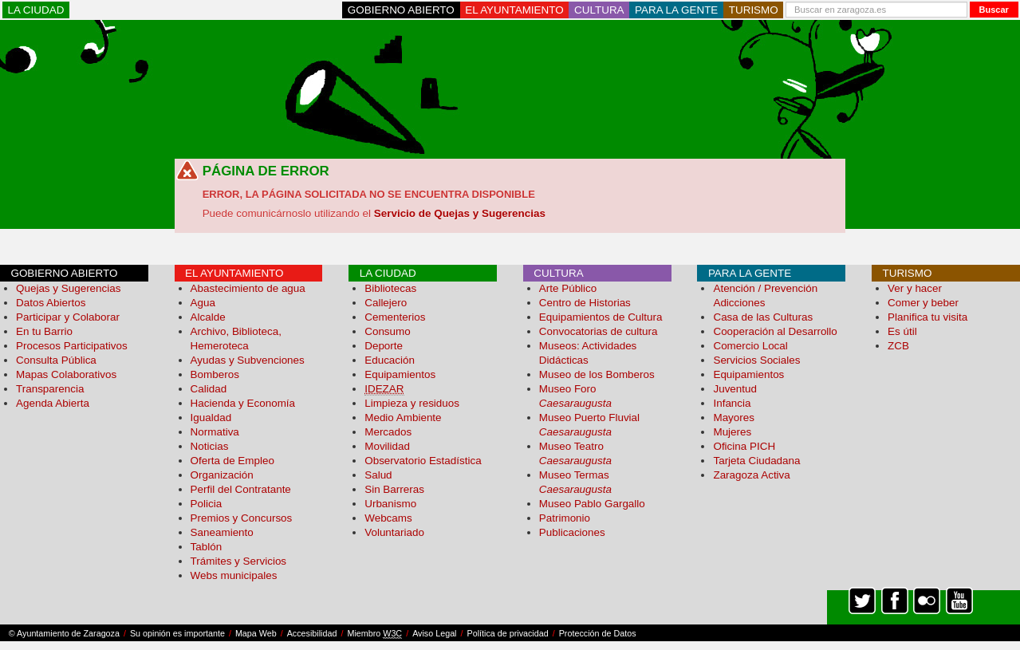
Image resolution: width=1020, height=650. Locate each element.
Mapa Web (256, 633)
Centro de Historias (585, 303)
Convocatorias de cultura (598, 331)
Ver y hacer (915, 288)
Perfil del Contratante (241, 489)
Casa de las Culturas (763, 317)
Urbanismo (390, 504)
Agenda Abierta (52, 403)
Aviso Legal (434, 633)
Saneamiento (222, 532)
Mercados (388, 432)
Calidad (209, 389)
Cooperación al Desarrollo (775, 331)
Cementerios (394, 317)
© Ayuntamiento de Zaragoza (64, 633)
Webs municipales (234, 575)
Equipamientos (399, 374)
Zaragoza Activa (751, 475)
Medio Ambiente (402, 417)
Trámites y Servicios (238, 561)
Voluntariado (394, 532)
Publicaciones (572, 532)
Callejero (385, 303)
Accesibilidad (312, 633)
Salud (378, 475)
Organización (222, 475)
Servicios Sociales (756, 360)
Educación (389, 360)
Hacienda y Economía (243, 403)
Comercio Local (750, 346)
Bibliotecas (390, 288)
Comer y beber (923, 303)
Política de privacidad (508, 633)
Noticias (210, 446)
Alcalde (208, 317)
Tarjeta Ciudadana (756, 461)
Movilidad (387, 446)
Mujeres (732, 432)
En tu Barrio (44, 331)
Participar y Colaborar (68, 317)
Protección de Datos (597, 633)
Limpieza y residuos (411, 403)
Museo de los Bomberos (597, 374)
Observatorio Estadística (422, 461)
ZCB (898, 346)
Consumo (387, 331)
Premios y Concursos (242, 518)
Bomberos (215, 374)
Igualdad (211, 417)
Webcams (388, 518)
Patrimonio (564, 518)
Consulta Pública (56, 360)
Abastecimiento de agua (248, 288)
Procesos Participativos (72, 346)
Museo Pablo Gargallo (592, 504)
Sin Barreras (394, 489)
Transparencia (50, 389)
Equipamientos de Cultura (601, 317)
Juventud (735, 389)
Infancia (731, 403)
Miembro (374, 633)
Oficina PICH (744, 446)
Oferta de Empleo (232, 461)
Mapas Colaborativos (66, 374)
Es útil (902, 331)
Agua (203, 303)
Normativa (215, 432)
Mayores (733, 417)
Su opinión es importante (177, 633)
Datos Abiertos (50, 303)
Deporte (383, 346)
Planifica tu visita (927, 317)
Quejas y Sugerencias (68, 288)
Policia (207, 504)
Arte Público (568, 288)
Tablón (207, 547)
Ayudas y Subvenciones (248, 360)
